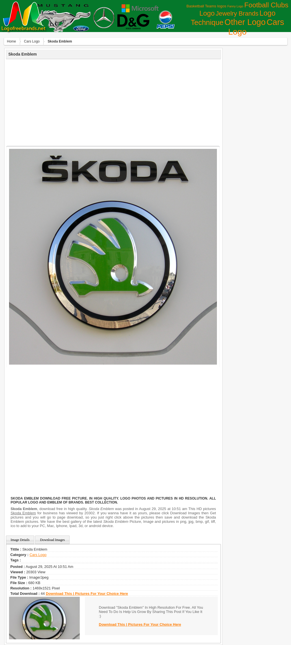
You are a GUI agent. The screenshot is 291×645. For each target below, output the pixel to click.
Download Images (52, 540)
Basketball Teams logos (206, 6)
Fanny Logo (235, 6)
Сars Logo (32, 41)
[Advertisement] (113, 101)
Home (11, 41)
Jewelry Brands (237, 13)
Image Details (20, 540)
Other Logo (245, 22)
